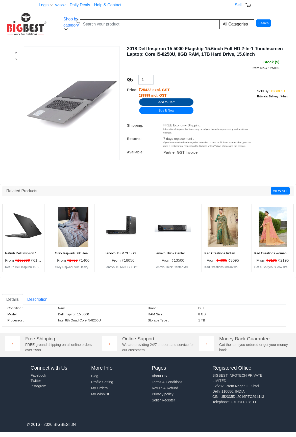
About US (159, 376)
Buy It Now (166, 110)
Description (37, 299)
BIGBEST (278, 91)
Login (44, 5)
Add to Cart (166, 102)
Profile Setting (102, 382)
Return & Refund (165, 388)
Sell (238, 5)
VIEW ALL (280, 191)
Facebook (38, 375)
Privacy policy (163, 394)
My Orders (99, 388)
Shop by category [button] (71, 24)
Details (12, 299)
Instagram (38, 386)
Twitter (36, 381)
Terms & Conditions (167, 382)
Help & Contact (107, 5)
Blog (94, 376)
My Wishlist (100, 394)
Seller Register (163, 400)
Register (60, 5)
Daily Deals (80, 5)
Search (263, 23)
